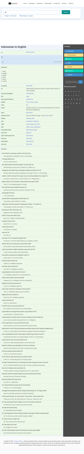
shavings (28, 118)
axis (30, 52)
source (32, 127)
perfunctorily (30, 141)
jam (39, 124)
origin (27, 127)
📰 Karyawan (69, 71)
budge (32, 124)
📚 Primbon (69, 75)
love (46, 115)
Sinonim (64, 3)
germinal (28, 132)
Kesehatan (40, 3)
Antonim (71, 3)
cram (35, 124)
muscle (36, 102)
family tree (29, 144)
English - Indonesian (10, 16)
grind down (29, 112)
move (27, 124)
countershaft (30, 93)
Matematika (48, 3)
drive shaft (29, 86)
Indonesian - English (26, 16)
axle (27, 52)
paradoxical (29, 99)
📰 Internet (69, 67)
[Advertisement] (42, 32)
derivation (29, 138)
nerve (27, 102)
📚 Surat (68, 63)
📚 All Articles (70, 51)
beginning (37, 127)
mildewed (36, 121)
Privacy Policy (18, 441)
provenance (29, 135)
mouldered (29, 121)
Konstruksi (57, 3)
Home (25, 3)
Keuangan (32, 3)
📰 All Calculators (71, 55)
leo (27, 105)
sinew (31, 102)
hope (27, 96)
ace (33, 52)
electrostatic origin (31, 130)
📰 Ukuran (69, 59)
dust (33, 118)
